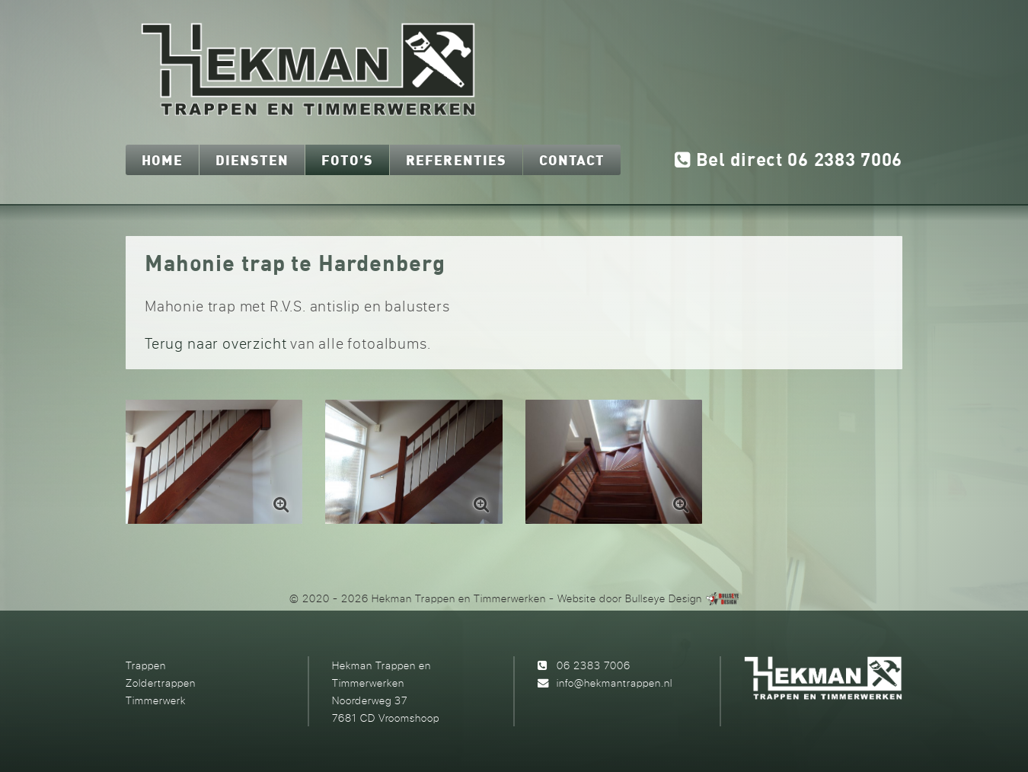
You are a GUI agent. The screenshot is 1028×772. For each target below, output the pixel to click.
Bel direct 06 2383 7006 (788, 161)
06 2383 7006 (594, 665)
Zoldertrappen (161, 682)
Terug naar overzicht (215, 343)
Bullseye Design (663, 598)
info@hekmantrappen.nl (614, 682)
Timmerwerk (156, 700)
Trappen (146, 665)
